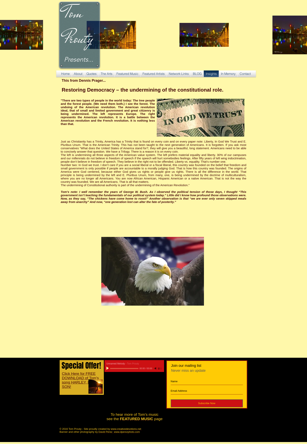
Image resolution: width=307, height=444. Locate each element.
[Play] (108, 368)
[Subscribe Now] (207, 403)
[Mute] (156, 368)
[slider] (160, 369)
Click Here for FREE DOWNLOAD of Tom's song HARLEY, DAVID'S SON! (82, 380)
